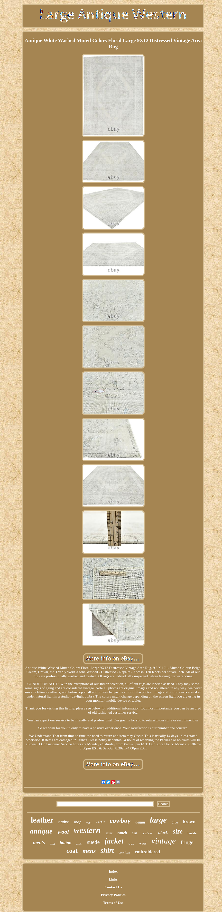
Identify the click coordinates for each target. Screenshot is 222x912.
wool (63, 832)
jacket (114, 840)
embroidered (147, 851)
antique (41, 831)
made (79, 844)
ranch (122, 833)
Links (113, 879)
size (178, 831)
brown (189, 821)
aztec (109, 833)
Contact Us (113, 887)
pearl (52, 844)
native (63, 822)
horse (131, 844)
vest (88, 822)
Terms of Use (113, 903)
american (124, 852)
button (66, 842)
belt (134, 833)
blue (175, 822)
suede (93, 842)
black (163, 832)
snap (77, 822)
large (158, 819)
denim (140, 822)
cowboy (120, 820)
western (87, 830)
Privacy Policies (113, 895)
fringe (187, 842)
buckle (191, 833)
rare (100, 821)
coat (72, 850)
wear (143, 843)
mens (89, 851)
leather (42, 820)
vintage (163, 840)
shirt (107, 850)
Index (113, 871)
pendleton (147, 833)
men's (39, 842)
